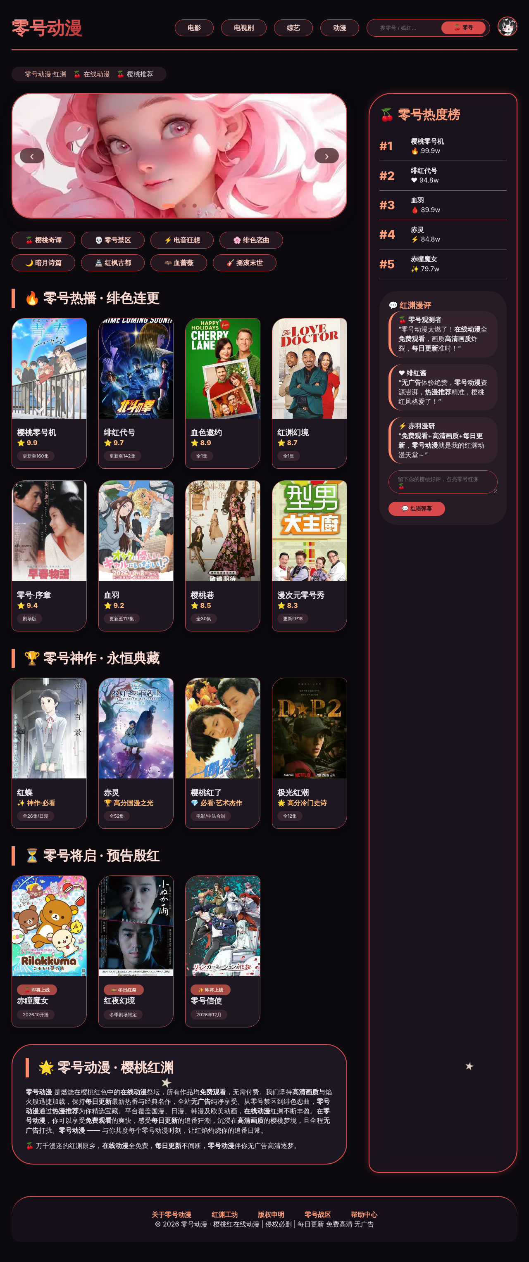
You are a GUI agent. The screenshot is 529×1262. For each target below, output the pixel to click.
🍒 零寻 (463, 27)
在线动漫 (96, 74)
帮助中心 (364, 1214)
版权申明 (271, 1214)
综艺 (293, 28)
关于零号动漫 (171, 1214)
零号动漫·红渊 (46, 74)
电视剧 (244, 28)
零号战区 (318, 1214)
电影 (194, 28)
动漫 (339, 28)
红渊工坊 (225, 1214)
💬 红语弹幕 (417, 511)
